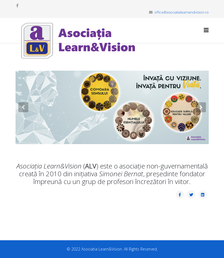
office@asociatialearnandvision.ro (181, 12)
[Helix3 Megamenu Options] (206, 30)
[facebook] (17, 5)
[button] (23, 107)
